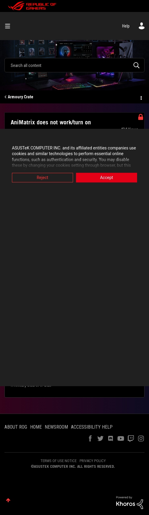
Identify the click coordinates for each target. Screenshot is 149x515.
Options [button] (141, 97)
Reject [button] (42, 177)
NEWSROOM (56, 427)
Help (126, 26)
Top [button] (8, 500)
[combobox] (74, 65)
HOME (36, 427)
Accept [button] (106, 177)
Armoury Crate (20, 96)
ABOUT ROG (15, 427)
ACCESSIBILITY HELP (92, 427)
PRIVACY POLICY (93, 461)
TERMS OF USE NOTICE (59, 461)
